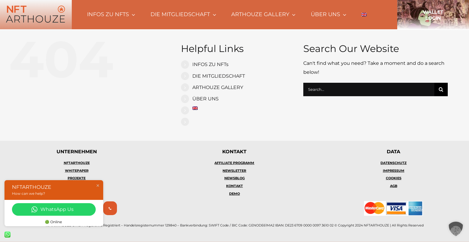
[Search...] (368, 89)
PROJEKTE (77, 178)
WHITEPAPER (77, 171)
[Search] (441, 89)
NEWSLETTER (234, 171)
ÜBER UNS (205, 99)
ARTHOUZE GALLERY (217, 87)
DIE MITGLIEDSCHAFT (218, 76)
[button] (456, 229)
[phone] (110, 208)
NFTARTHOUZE (77, 163)
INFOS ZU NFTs (210, 64)
